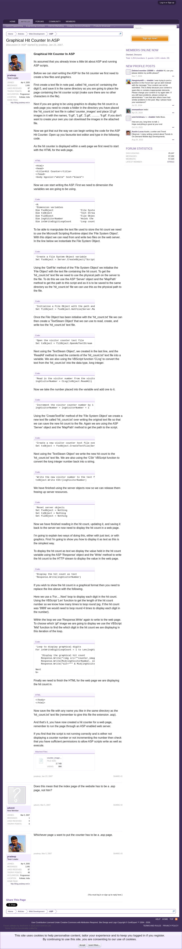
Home (12, 21)
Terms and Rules (152, 926)
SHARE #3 (117, 853)
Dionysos (138, 55)
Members (70, 21)
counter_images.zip (55, 758)
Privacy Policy (171, 926)
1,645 (27, 85)
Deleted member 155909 (142, 71)
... (114, 26)
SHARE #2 (117, 805)
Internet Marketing (56, 26)
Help (157, 919)
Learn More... (94, 945)
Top (171, 919)
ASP (24, 44)
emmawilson (137, 110)
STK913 (170, 162)
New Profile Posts (140, 66)
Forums (40, 21)
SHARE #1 (117, 776)
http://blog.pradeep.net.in (20, 103)
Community (55, 21)
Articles (25, 22)
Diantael (129, 55)
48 (29, 91)
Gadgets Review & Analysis (78, 26)
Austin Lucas (138, 132)
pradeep (43, 44)
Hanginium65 (138, 80)
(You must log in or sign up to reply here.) (105, 895)
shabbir (159, 71)
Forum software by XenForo (27, 926)
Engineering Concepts (35, 26)
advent (11, 808)
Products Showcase (102, 26)
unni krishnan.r (138, 117)
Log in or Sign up (167, 3)
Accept (82, 945)
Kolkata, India (24, 97)
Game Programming (14, 26)
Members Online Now (142, 50)
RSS (176, 919)
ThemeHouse (43, 928)
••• (173, 76)
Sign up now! (150, 38)
